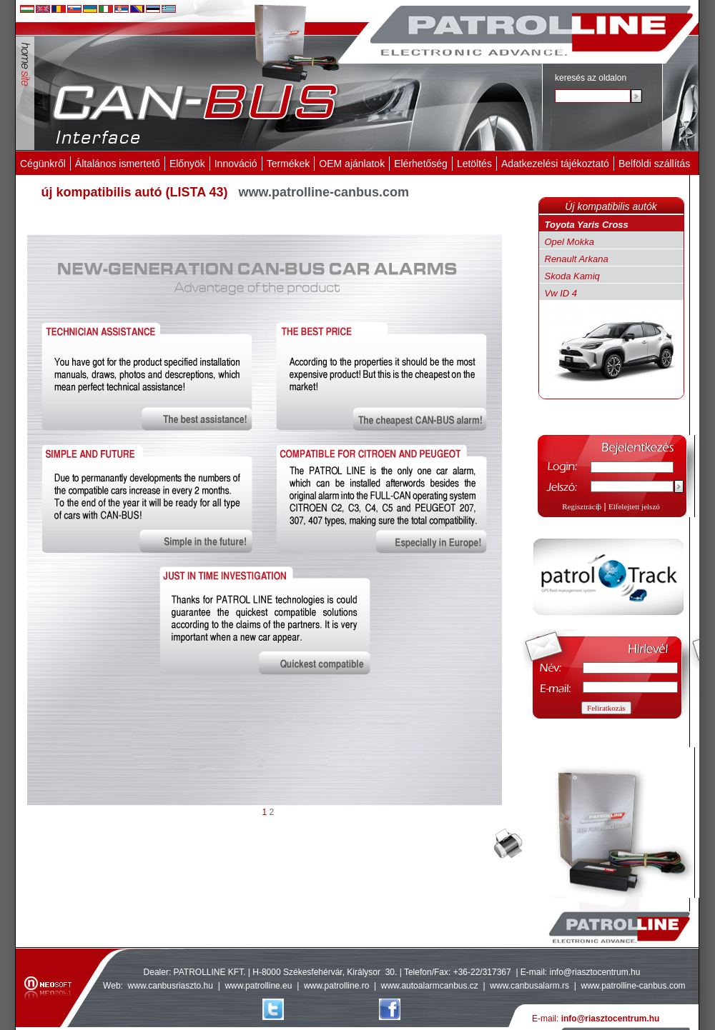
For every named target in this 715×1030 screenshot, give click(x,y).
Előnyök (187, 163)
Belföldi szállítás (654, 163)
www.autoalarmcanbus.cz (429, 986)
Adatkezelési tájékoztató (555, 163)
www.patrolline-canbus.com (633, 986)
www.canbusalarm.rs (530, 986)
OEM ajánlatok (352, 163)
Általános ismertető (117, 163)
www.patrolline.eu (258, 986)
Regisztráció (581, 506)
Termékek (288, 163)
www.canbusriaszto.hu (170, 986)
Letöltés (474, 163)
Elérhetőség (421, 163)
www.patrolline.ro (336, 986)
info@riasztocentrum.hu (595, 972)
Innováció (235, 163)
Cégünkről (43, 163)
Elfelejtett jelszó (634, 506)
